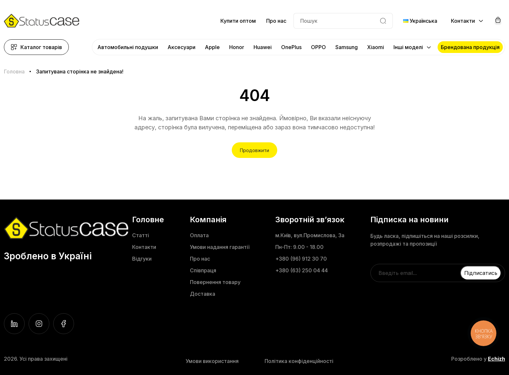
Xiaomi (375, 47)
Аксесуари (181, 47)
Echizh (496, 359)
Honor (236, 47)
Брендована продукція (470, 47)
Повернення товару (215, 282)
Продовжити (254, 150)
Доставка (202, 294)
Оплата (199, 235)
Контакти (144, 247)
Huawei (263, 47)
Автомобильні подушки (127, 47)
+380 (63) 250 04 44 (301, 270)
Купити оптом (238, 21)
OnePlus (291, 47)
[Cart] (498, 21)
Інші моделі (408, 47)
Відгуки (142, 258)
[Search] (383, 21)
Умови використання (212, 361)
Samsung (346, 47)
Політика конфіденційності (299, 361)
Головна (14, 71)
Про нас (276, 21)
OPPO (318, 47)
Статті (140, 235)
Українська (420, 21)
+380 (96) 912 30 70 (301, 258)
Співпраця (203, 270)
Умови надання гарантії (219, 247)
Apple (212, 47)
